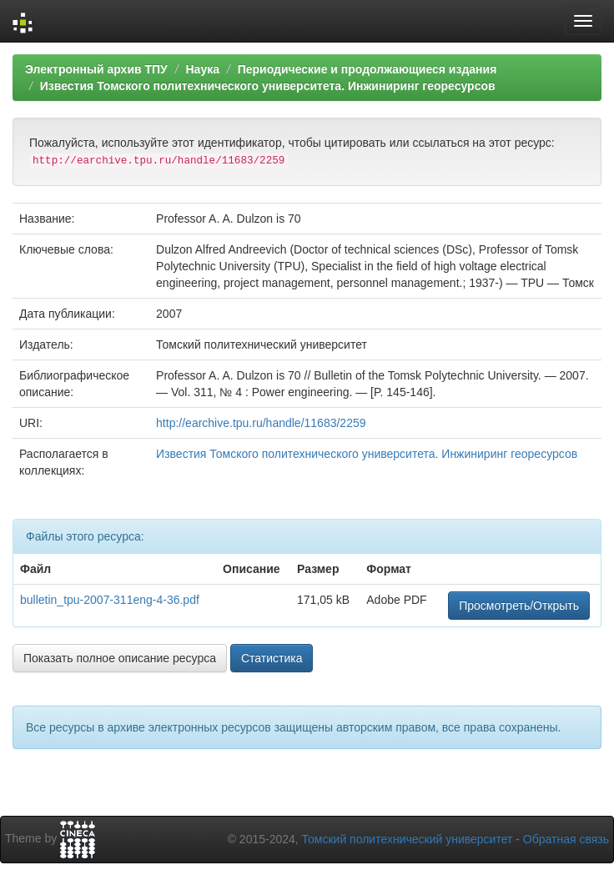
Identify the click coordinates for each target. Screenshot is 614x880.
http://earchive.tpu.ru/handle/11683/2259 (260, 423)
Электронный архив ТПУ (96, 69)
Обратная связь (566, 839)
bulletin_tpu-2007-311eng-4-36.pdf (109, 599)
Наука (202, 69)
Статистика (272, 658)
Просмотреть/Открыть (519, 605)
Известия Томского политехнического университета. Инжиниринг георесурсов (268, 86)
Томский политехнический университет (407, 839)
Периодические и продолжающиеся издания (367, 69)
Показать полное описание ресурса (119, 658)
